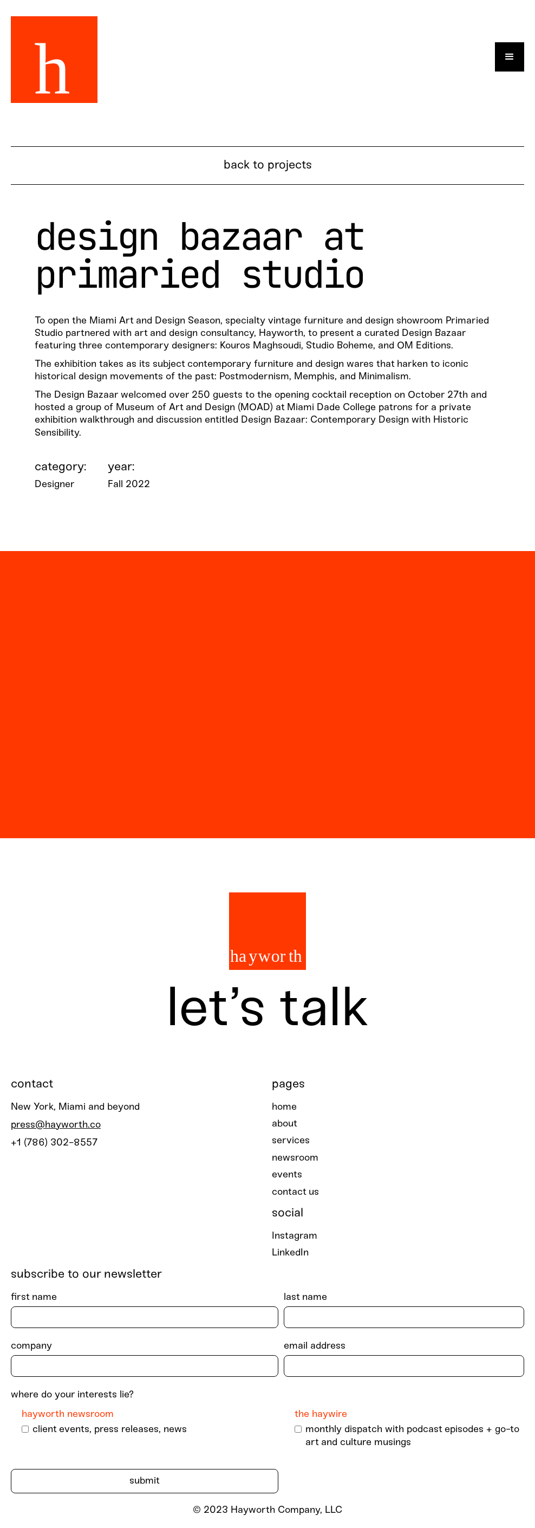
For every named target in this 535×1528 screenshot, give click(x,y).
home (284, 1107)
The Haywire (321, 1414)
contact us (295, 1192)
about (284, 1124)
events (287, 1175)
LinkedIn (290, 1253)
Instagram (294, 1236)
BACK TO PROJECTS (268, 165)
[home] (54, 57)
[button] (509, 57)
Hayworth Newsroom (68, 1414)
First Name (34, 1297)
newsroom (295, 1158)
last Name (305, 1297)
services (291, 1141)
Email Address (314, 1346)
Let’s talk (267, 1010)
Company (31, 1346)
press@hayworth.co (56, 1125)
